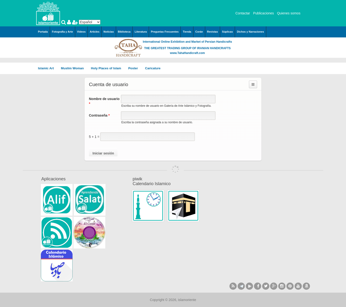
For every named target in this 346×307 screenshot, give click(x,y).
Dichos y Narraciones (250, 31)
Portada (43, 31)
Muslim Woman (74, 68)
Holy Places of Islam (107, 68)
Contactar (242, 13)
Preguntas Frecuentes (165, 31)
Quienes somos (288, 13)
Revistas (212, 31)
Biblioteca (124, 31)
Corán (199, 31)
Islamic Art (47, 68)
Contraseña (99, 115)
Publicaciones (263, 13)
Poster (134, 68)
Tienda (187, 31)
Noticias (109, 31)
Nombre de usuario (104, 101)
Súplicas (227, 31)
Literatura (141, 31)
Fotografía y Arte (62, 31)
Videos (81, 31)
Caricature (153, 68)
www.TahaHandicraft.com (187, 53)
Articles (94, 31)
